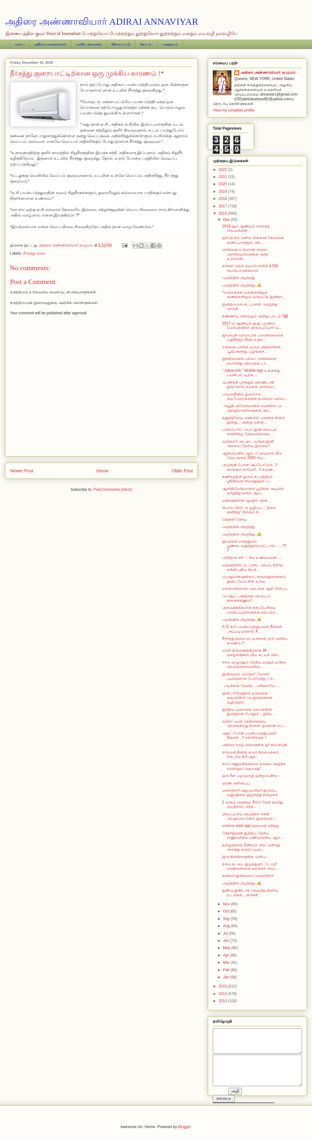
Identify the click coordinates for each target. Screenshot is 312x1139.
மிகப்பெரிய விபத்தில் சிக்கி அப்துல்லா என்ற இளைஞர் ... (249, 816)
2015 (223, 986)
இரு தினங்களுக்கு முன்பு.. (244, 856)
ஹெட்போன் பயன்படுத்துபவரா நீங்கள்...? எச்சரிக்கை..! (249, 735)
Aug (227, 926)
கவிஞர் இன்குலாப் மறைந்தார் (248, 875)
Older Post (182, 470)
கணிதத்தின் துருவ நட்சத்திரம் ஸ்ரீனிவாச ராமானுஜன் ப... (247, 479)
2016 (223, 213)
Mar (227, 962)
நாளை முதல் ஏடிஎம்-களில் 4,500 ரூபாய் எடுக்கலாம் (250, 268)
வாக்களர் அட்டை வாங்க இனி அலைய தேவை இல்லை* (248, 443)
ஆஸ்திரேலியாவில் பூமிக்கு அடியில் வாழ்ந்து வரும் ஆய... (253, 490)
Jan (226, 977)
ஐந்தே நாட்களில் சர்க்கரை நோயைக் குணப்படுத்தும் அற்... (253, 240)
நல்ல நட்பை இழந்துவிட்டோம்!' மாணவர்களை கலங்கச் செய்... (250, 866)
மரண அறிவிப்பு (236, 783)
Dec (227, 219)
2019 (223, 191)
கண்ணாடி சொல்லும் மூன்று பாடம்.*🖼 (255, 316)
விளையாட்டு (120, 44)
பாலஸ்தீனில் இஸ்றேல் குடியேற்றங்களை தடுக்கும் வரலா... (255, 396)
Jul (226, 933)
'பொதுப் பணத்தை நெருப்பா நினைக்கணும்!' (246, 598)
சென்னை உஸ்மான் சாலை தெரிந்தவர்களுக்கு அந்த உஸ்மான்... (245, 254)
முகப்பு (19, 44)
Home (102, 470)
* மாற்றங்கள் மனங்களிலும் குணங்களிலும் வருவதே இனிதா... (253, 294)
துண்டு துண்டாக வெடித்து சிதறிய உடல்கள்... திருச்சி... (250, 892)
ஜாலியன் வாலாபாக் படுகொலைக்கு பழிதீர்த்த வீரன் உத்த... (252, 337)
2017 (223, 206)
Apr (226, 955)
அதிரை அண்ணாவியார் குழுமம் (268, 72)
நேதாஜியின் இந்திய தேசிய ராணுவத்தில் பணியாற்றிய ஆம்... (252, 835)
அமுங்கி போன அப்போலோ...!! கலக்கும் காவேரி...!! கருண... (249, 467)
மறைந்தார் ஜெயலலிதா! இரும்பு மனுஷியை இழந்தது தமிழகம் (250, 792)
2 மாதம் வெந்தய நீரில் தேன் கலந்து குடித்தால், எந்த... (252, 804)
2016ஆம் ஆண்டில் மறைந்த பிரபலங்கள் (246, 228)
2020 (223, 184)
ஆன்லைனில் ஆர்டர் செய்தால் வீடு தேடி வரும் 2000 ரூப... (252, 455)
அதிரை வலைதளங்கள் (50, 44)
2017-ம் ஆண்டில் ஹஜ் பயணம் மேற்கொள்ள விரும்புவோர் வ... (252, 325)
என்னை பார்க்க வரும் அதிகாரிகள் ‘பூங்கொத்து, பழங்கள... (251, 349)
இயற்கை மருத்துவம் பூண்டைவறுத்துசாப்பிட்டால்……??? (254, 546)
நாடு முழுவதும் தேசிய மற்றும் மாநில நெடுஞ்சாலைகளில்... (254, 664)
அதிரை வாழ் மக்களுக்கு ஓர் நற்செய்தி (254, 745)
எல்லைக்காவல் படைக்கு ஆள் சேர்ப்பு (254, 588)
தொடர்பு (146, 44)
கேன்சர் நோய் (234, 519)
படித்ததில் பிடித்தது (238, 278)
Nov (227, 904)
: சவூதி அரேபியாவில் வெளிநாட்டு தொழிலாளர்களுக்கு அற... (252, 408)
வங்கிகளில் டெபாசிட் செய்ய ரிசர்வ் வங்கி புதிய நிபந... (252, 567)
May (227, 948)
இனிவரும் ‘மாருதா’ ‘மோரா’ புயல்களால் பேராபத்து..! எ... (249, 676)
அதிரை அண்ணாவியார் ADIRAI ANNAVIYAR (101, 21)
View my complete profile (233, 110)
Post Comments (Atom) (112, 489)
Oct (226, 911)
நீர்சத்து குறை (34, 253)
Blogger (184, 1127)
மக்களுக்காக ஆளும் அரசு (244, 500)
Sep (227, 919)
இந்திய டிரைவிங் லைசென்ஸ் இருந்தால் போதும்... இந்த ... (249, 711)
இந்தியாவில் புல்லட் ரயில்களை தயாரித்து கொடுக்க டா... (249, 360)
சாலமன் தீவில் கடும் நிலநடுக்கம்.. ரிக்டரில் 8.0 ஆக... (251, 754)
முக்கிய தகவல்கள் (89, 44)
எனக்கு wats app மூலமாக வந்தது (250, 825)
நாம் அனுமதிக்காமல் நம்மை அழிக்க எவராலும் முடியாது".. (253, 766)
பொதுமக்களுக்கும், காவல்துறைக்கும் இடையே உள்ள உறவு (254, 578)
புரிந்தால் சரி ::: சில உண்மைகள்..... (252, 557)
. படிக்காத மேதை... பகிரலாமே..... (251, 686)
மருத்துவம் (170, 44)
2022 (223, 169)
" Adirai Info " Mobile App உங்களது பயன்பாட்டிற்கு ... (251, 372)
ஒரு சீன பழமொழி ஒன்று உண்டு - (251, 775)
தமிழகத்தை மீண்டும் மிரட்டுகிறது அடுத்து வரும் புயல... (251, 847)
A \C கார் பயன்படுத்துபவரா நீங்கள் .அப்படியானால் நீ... (252, 628)
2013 (223, 1001)
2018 (223, 198)
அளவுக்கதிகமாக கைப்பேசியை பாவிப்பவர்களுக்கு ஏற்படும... (250, 609)
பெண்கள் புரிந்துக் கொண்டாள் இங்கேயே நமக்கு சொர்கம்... (249, 384)
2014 (223, 994)
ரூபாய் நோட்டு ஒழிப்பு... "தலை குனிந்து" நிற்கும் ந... (249, 509)
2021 (223, 177)
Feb (227, 970)
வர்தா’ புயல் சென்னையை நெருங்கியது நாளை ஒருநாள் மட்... (254, 723)
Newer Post (21, 470)
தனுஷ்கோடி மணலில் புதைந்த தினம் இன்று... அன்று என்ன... (253, 419)
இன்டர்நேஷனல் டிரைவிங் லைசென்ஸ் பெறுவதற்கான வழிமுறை (247, 697)
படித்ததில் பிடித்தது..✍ (242, 285)
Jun (226, 940)
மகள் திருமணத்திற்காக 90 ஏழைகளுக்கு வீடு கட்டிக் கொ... (251, 652)
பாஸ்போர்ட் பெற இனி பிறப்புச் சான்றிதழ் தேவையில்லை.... (249, 431)
